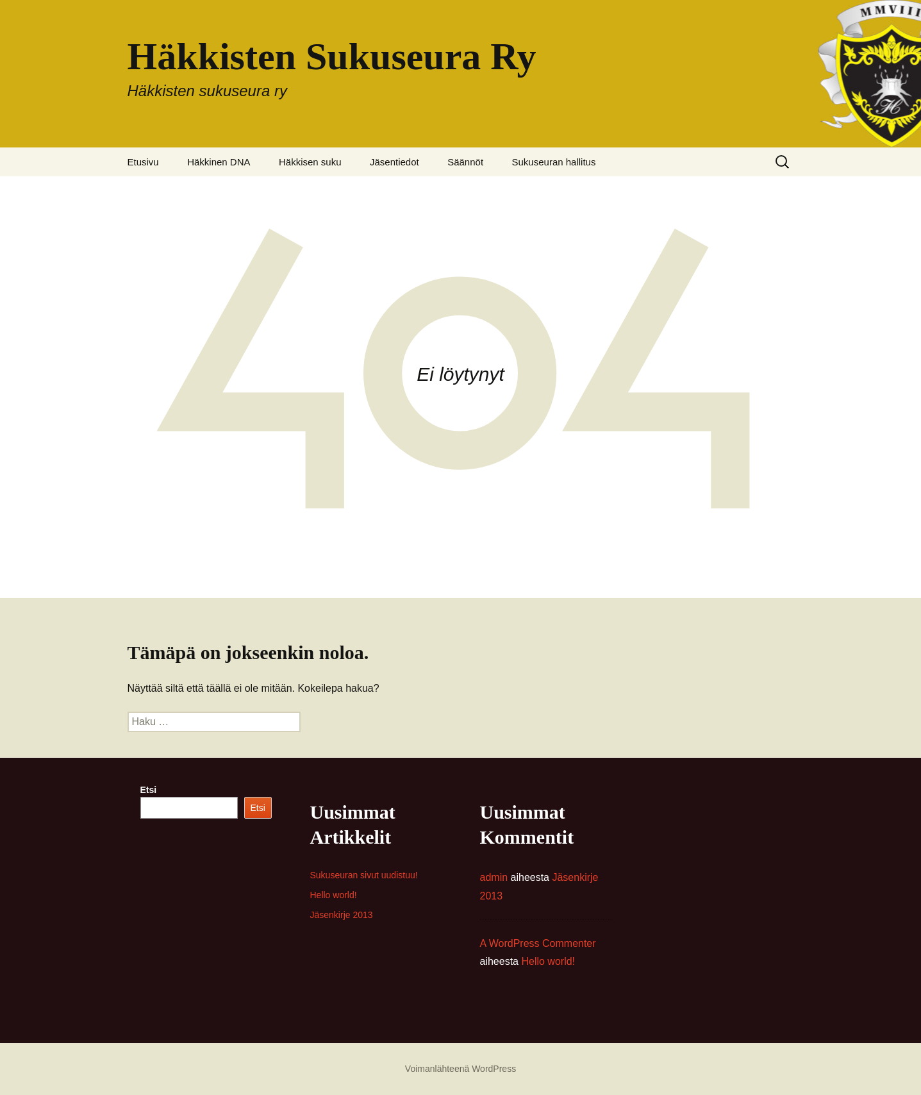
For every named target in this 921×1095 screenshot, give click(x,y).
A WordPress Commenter (538, 943)
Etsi (148, 790)
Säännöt (465, 161)
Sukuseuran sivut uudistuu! (364, 875)
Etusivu (143, 161)
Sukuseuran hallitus (554, 161)
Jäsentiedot (394, 161)
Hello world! (333, 895)
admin (494, 877)
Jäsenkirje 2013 (341, 915)
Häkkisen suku (310, 161)
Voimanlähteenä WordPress (460, 1069)
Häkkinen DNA (218, 161)
